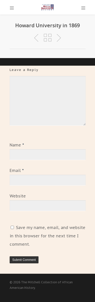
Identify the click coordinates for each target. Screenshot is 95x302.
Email (17, 170)
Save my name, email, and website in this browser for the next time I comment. (47, 236)
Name (17, 144)
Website (18, 195)
